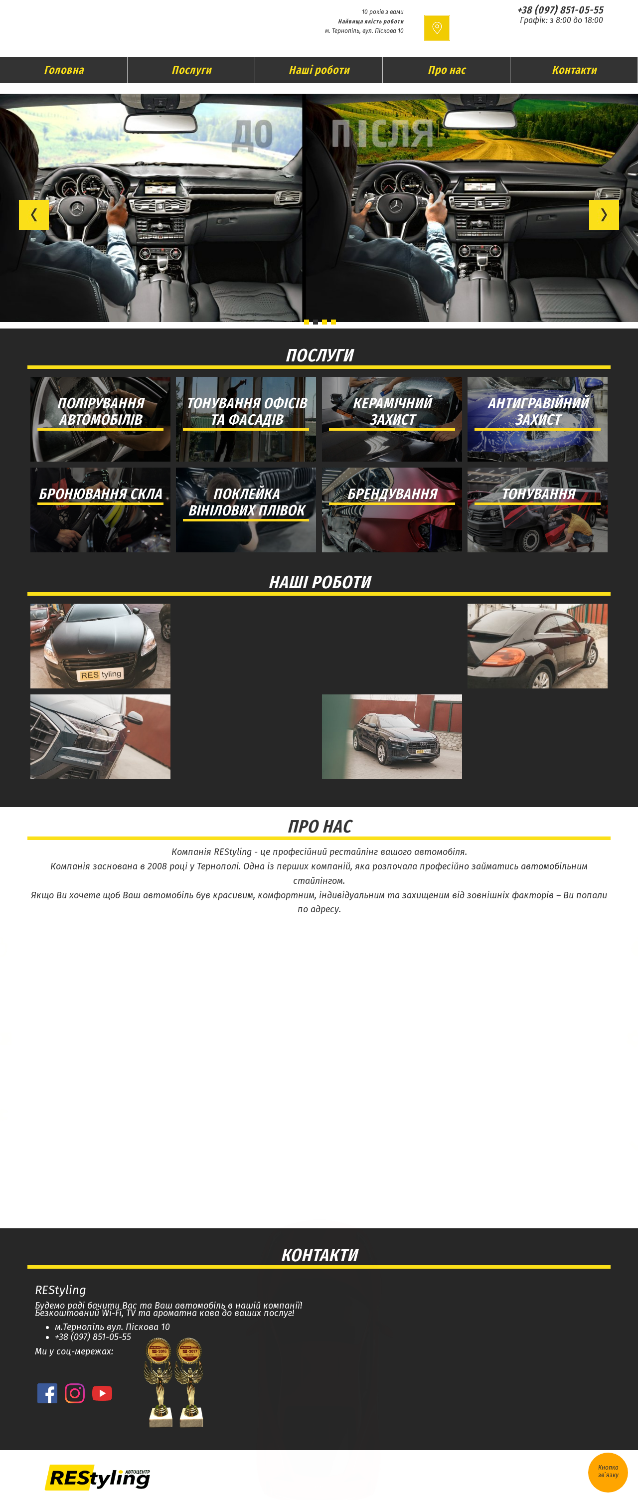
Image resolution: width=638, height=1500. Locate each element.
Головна (64, 70)
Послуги (191, 70)
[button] (34, 215)
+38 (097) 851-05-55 (560, 9)
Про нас (447, 70)
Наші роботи (319, 70)
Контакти (574, 70)
